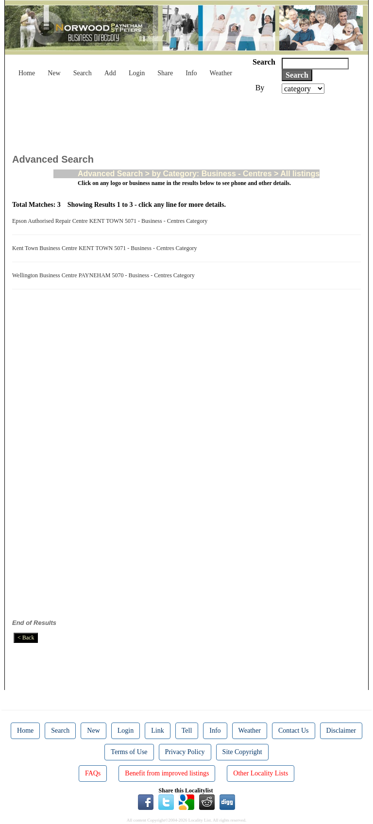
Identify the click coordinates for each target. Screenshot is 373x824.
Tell (187, 730)
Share (165, 73)
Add (110, 73)
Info (191, 73)
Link (157, 730)
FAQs (93, 773)
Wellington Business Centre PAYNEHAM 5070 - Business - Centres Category (105, 275)
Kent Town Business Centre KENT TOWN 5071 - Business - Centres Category (106, 248)
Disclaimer (341, 730)
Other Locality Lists (260, 773)
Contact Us (293, 730)
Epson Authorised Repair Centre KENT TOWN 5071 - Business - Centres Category (111, 221)
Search (82, 73)
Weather (221, 73)
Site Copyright (242, 752)
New (54, 73)
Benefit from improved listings (167, 773)
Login (137, 73)
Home (26, 73)
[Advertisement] (189, 120)
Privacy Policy (185, 752)
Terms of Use (129, 752)
